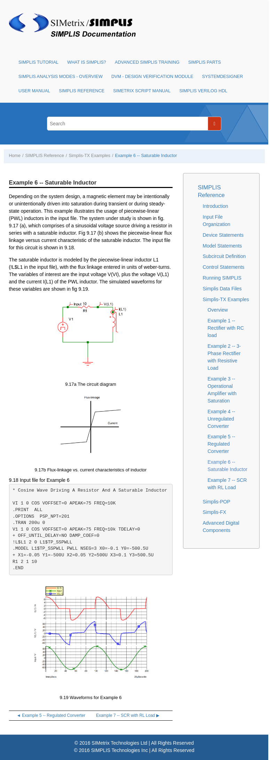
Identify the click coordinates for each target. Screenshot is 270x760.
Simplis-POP (216, 501)
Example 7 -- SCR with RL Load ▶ (127, 715)
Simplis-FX (215, 512)
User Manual (34, 90)
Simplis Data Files (222, 288)
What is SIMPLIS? (86, 62)
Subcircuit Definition (224, 256)
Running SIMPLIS (222, 278)
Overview (218, 310)
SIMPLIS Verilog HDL (203, 90)
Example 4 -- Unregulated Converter (221, 419)
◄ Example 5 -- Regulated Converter (51, 715)
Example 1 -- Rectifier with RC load (226, 328)
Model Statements (222, 246)
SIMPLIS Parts (204, 62)
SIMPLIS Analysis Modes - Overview (60, 76)
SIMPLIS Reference (81, 90)
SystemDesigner (222, 76)
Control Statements (224, 267)
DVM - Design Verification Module (152, 76)
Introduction (215, 206)
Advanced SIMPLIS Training (147, 62)
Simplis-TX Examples (89, 155)
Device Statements (223, 235)
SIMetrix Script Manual (141, 90)
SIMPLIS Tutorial (38, 62)
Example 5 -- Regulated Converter (221, 444)
